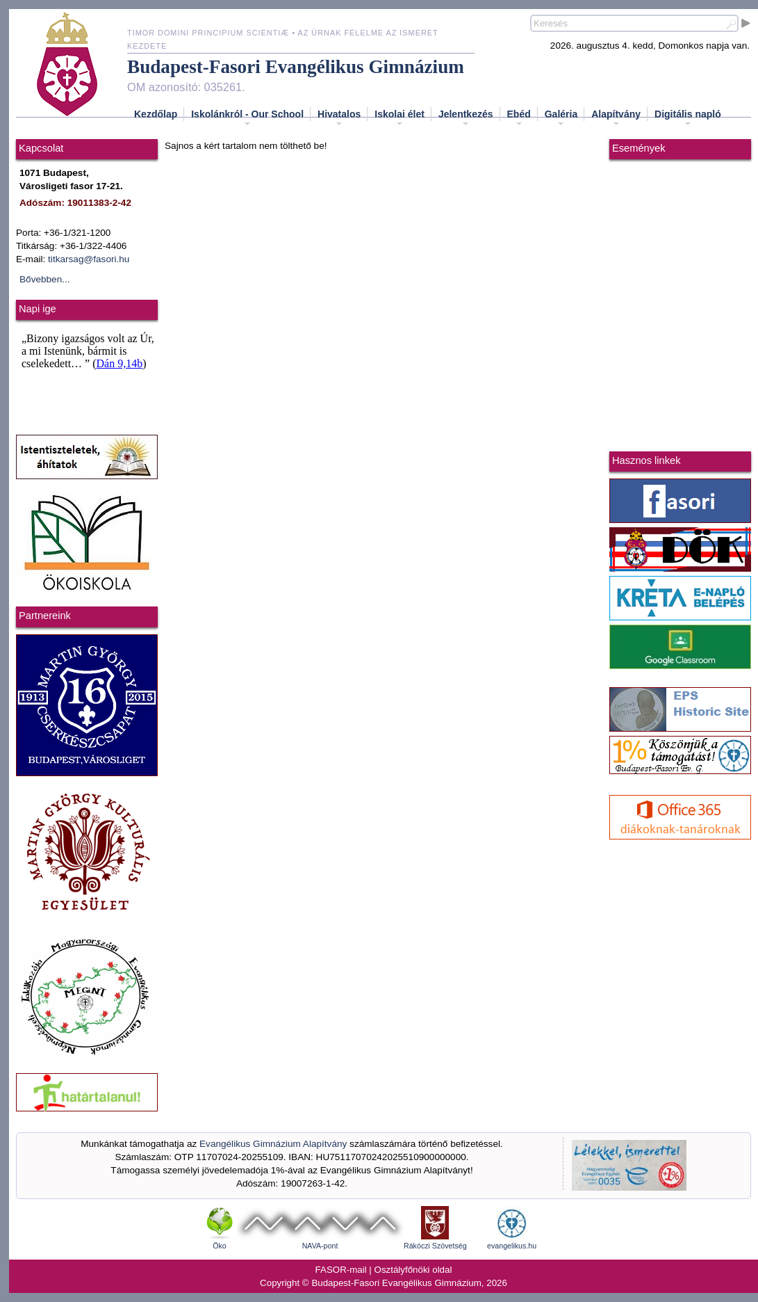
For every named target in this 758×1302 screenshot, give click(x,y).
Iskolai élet (399, 118)
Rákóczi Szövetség (435, 1245)
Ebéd (519, 118)
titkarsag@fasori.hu (88, 259)
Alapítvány (616, 118)
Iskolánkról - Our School (247, 118)
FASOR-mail (341, 1269)
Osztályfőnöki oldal (413, 1269)
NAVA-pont (320, 1245)
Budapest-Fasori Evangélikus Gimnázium (295, 66)
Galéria (561, 118)
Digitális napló (687, 118)
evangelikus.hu (511, 1245)
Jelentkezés (465, 118)
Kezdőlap (155, 114)
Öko (219, 1245)
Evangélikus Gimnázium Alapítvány (273, 1144)
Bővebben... (44, 279)
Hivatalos (339, 118)
